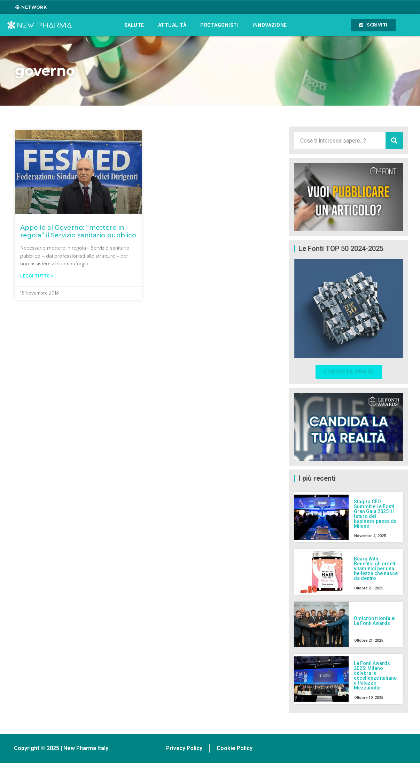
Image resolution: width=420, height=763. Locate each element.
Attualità (172, 25)
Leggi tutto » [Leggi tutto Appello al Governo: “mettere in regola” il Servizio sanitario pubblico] (37, 276)
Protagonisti (219, 25)
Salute (134, 25)
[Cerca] (394, 140)
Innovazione (269, 25)
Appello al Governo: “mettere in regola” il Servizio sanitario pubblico (78, 231)
